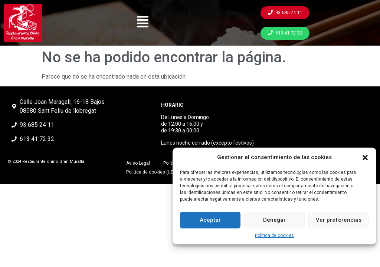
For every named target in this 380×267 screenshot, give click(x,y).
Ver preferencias (338, 220)
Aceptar (210, 220)
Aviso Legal (138, 163)
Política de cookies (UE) (150, 172)
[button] (365, 157)
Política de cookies (274, 235)
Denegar (274, 220)
